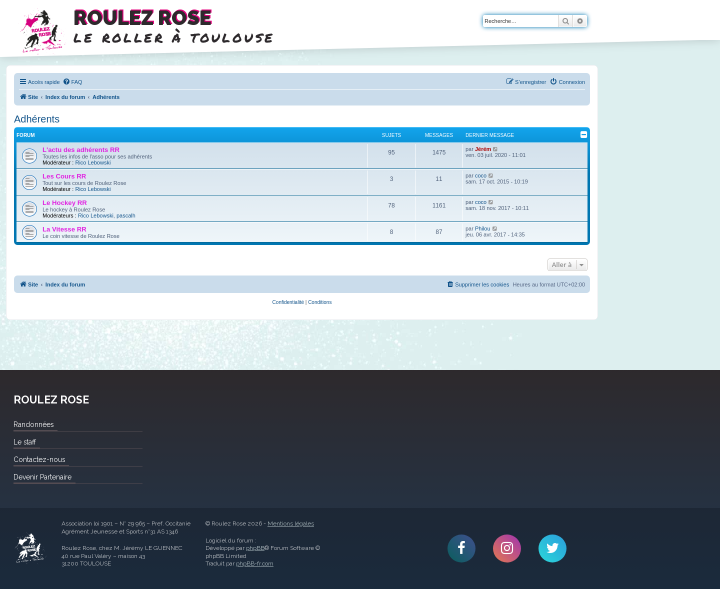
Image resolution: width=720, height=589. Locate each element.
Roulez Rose (30, 548)
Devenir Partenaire (43, 477)
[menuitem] (72, 82)
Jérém (483, 149)
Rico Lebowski (92, 163)
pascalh (126, 215)
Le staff (25, 442)
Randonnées (34, 424)
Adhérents (37, 119)
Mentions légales (291, 523)
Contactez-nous (39, 460)
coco (480, 175)
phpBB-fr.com (255, 563)
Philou (482, 229)
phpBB (255, 548)
